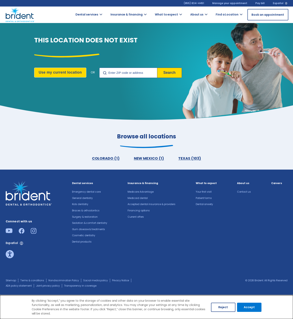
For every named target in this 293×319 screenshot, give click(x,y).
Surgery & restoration (85, 217)
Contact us (244, 192)
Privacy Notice (120, 281)
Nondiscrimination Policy (63, 281)
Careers (276, 184)
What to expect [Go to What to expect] (166, 14)
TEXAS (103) (190, 158)
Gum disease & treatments (88, 230)
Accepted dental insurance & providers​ (151, 205)
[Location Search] (128, 73)
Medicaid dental (138, 199)
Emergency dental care (86, 192)
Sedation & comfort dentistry (89, 223)
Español (278, 3)
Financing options (139, 211)
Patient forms (204, 199)
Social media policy (95, 281)
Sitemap (11, 281)
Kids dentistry (80, 205)
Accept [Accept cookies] (249, 307)
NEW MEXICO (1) (149, 158)
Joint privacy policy (48, 286)
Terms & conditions (32, 281)
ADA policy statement (19, 286)
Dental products (82, 242)
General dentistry (82, 199)
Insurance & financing (143, 184)
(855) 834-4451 (194, 3)
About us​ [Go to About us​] (196, 14)
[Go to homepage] (20, 14)
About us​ (243, 184)
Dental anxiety (204, 205)
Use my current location (60, 72)
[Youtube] (9, 232)
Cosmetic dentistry (83, 236)
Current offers (136, 217)
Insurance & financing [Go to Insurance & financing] (126, 14)
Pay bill (260, 3)
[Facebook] (21, 233)
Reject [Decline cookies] (223, 307)
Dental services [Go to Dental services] (86, 14)
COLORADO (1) (105, 158)
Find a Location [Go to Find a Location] (227, 14)
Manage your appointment (229, 3)
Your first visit (203, 192)
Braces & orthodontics (85, 211)
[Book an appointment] (267, 14)
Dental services (82, 184)
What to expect (206, 184)
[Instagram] (33, 233)
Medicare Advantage (141, 192)
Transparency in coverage (80, 286)
